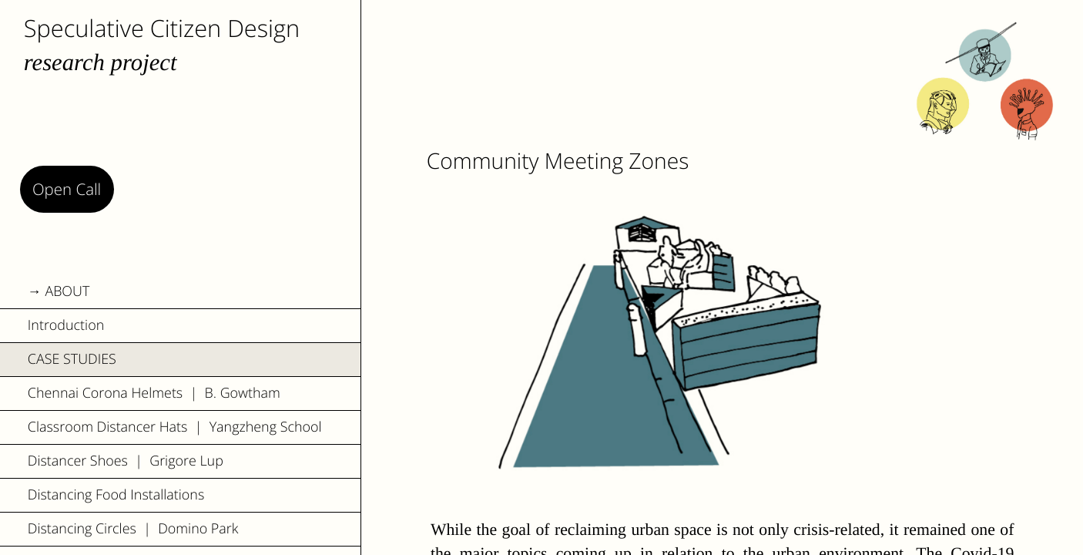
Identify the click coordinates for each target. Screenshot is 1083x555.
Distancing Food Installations (116, 495)
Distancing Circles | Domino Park (133, 529)
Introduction (66, 325)
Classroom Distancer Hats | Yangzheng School (175, 427)
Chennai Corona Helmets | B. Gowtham (154, 393)
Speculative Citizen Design (162, 28)
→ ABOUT (59, 291)
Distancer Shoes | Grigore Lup (125, 461)
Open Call (66, 189)
